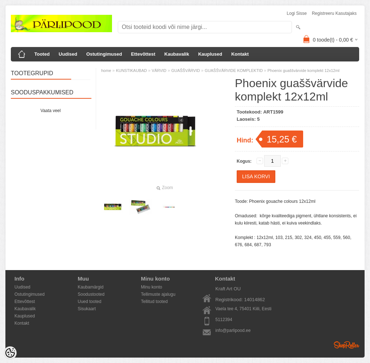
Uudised (68, 54)
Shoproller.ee (346, 345)
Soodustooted (91, 294)
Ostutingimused (104, 54)
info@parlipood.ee (233, 330)
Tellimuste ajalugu (158, 294)
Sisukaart (87, 308)
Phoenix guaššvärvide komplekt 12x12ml (303, 70)
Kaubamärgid (90, 287)
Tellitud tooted (154, 301)
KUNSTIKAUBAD (131, 70)
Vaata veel (50, 110)
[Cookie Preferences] (10, 352)
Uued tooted (89, 301)
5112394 (223, 319)
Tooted (42, 54)
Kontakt (240, 54)
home (106, 70)
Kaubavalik (176, 54)
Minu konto (151, 287)
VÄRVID (159, 70)
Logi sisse (297, 13)
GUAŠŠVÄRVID (185, 70)
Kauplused (210, 54)
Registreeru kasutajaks (334, 13)
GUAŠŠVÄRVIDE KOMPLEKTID (234, 70)
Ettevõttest (143, 54)
